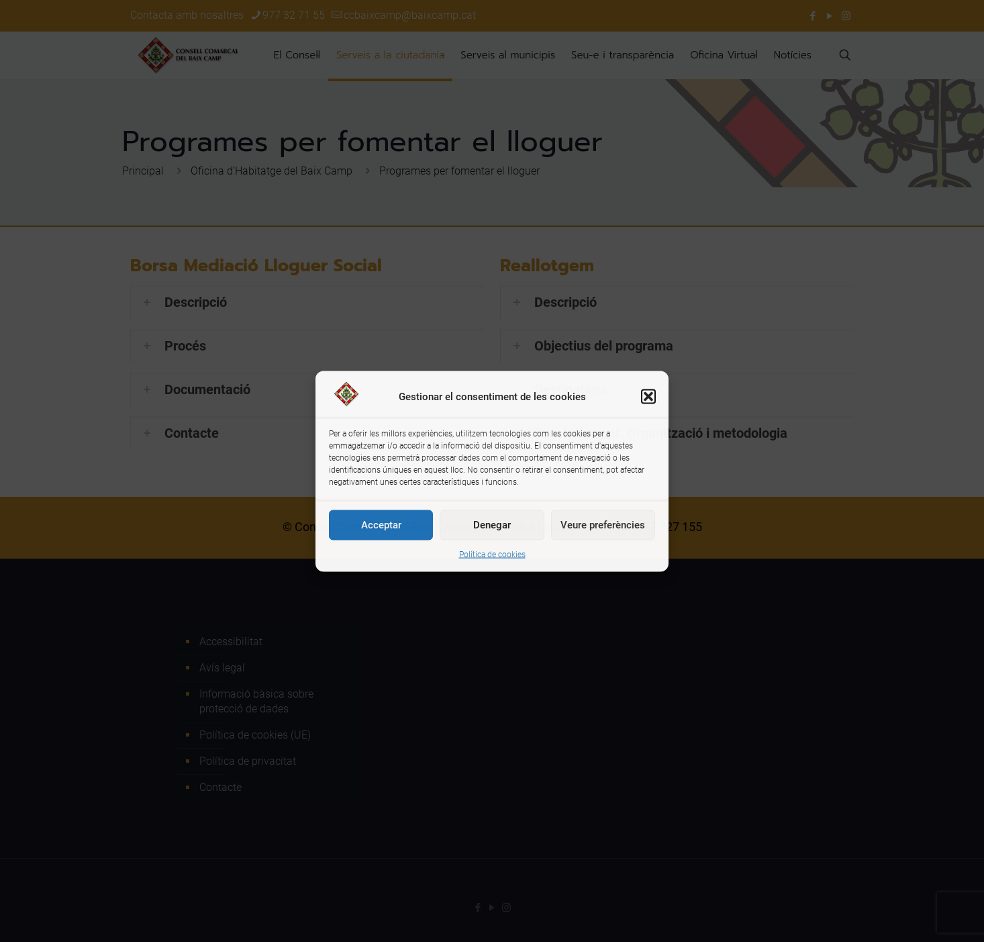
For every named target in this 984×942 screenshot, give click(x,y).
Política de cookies (492, 554)
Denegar (492, 525)
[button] (648, 396)
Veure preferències (602, 525)
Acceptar (381, 525)
